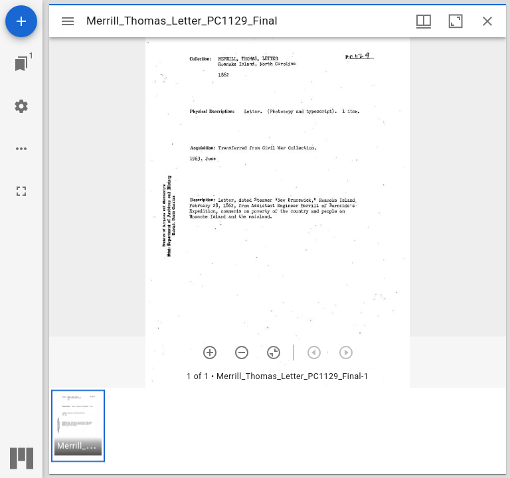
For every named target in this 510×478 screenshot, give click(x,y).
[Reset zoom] (274, 352)
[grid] (277, 431)
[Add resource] (21, 21)
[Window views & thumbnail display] (424, 21)
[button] (78, 426)
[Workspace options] (21, 149)
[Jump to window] (21, 64)
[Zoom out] (242, 352)
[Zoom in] (210, 352)
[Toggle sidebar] (68, 21)
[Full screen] (21, 191)
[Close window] (487, 21)
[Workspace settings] (21, 106)
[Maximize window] (455, 21)
